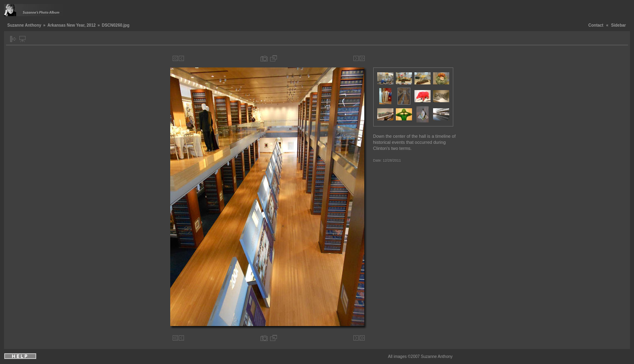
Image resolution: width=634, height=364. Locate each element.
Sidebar (618, 25)
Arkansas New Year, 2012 (71, 25)
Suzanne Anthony (24, 25)
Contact (595, 25)
